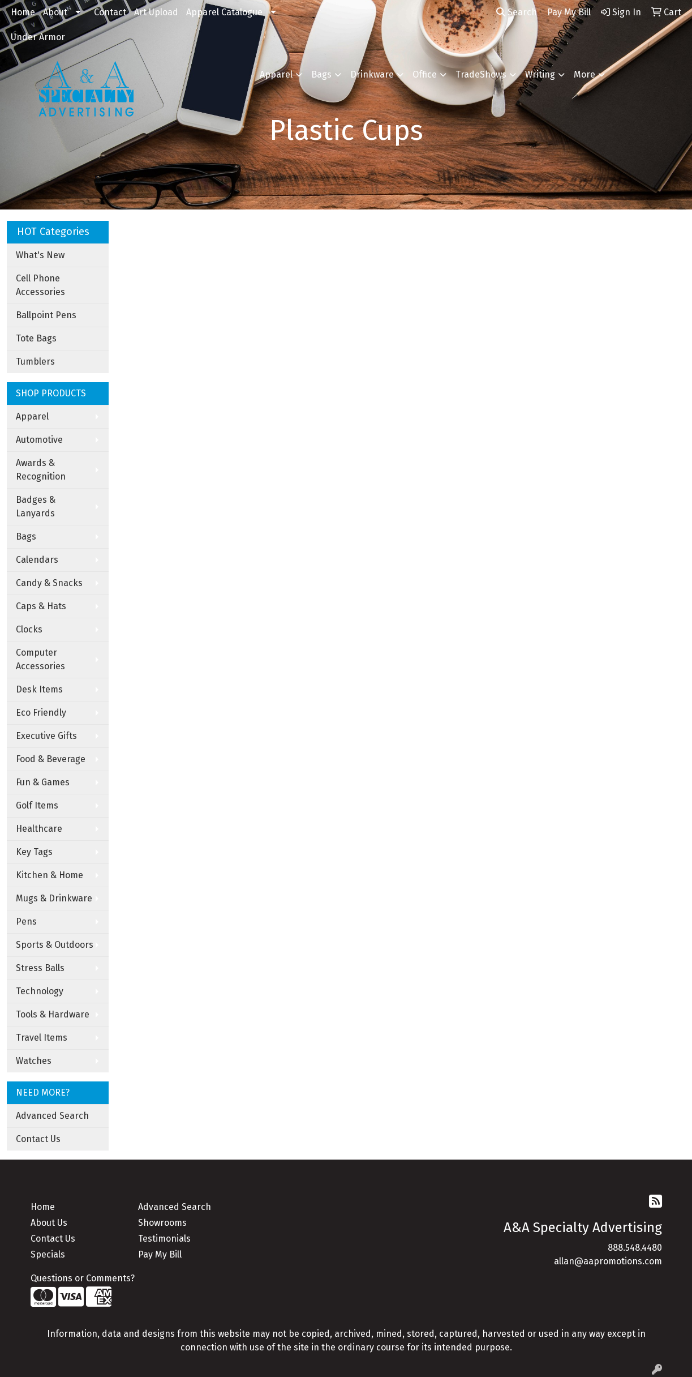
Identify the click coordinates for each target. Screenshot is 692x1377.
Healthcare (39, 828)
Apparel (276, 74)
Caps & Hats (41, 606)
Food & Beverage (50, 759)
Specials (48, 1254)
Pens (26, 921)
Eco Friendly (41, 712)
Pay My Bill (160, 1254)
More (584, 74)
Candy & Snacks (49, 583)
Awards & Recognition (41, 469)
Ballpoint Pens (46, 315)
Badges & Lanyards (35, 506)
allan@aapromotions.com (608, 1261)
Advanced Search (52, 1115)
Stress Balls (40, 968)
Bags (321, 74)
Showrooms (162, 1222)
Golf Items (37, 805)
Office (424, 74)
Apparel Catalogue (224, 12)
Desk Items (39, 689)
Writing (540, 74)
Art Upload (156, 12)
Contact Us (38, 1139)
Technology (39, 991)
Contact (110, 12)
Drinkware (372, 74)
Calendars (37, 559)
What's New (40, 255)
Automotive (39, 439)
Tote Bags (36, 338)
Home (23, 12)
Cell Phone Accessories (40, 285)
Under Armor (38, 37)
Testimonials (164, 1238)
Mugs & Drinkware (54, 898)
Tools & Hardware (52, 1014)
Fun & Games (43, 782)
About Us (49, 1222)
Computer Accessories (40, 659)
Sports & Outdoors (54, 944)
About (55, 12)
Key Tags (34, 851)
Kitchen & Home (49, 875)
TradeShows (480, 74)
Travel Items (41, 1037)
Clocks (29, 629)
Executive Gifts (46, 735)
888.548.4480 (635, 1247)
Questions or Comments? (83, 1278)
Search (516, 12)
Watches (33, 1060)
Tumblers (35, 361)
